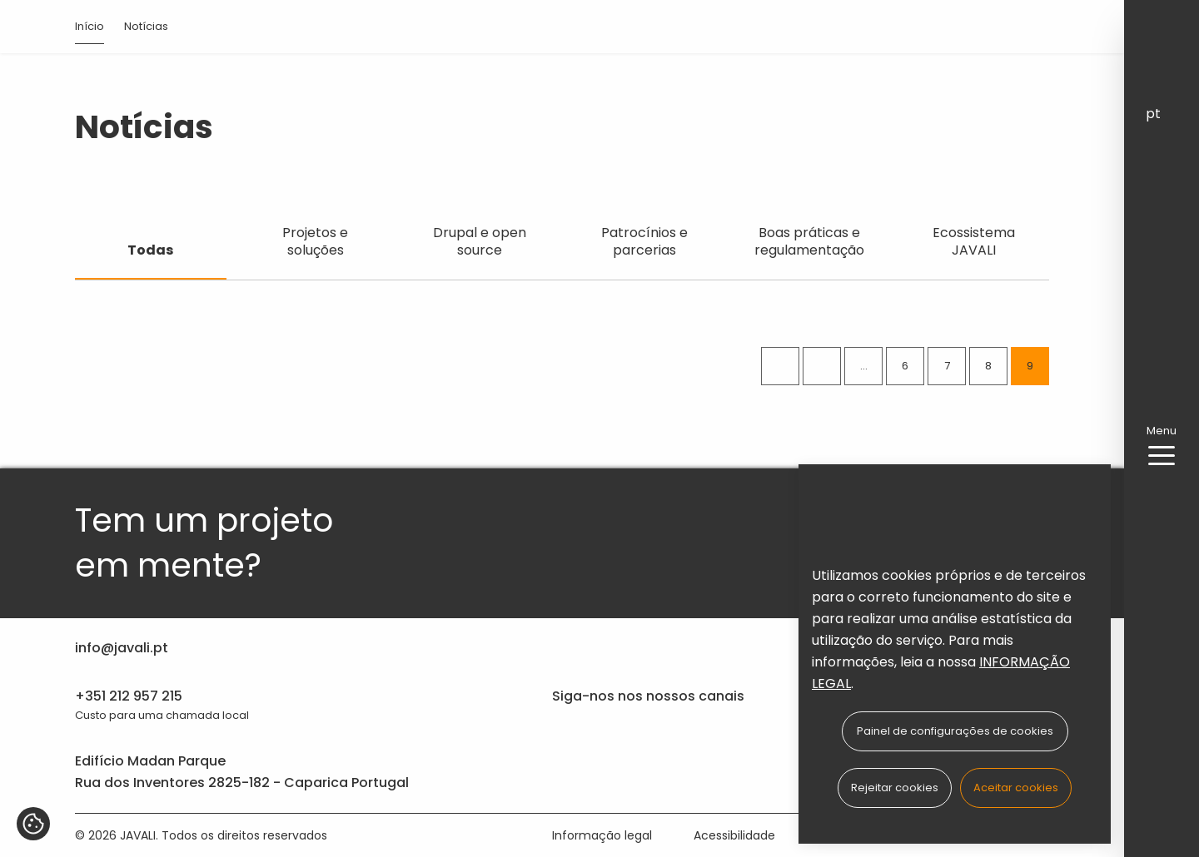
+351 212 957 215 (128, 696)
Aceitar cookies (1015, 787)
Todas (150, 250)
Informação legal (602, 835)
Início (89, 26)
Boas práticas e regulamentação (809, 241)
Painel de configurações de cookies (955, 731)
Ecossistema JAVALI (974, 241)
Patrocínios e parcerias (644, 241)
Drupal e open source (479, 241)
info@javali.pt (121, 647)
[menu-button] (1161, 456)
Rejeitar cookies (894, 787)
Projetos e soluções (315, 241)
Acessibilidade (734, 835)
